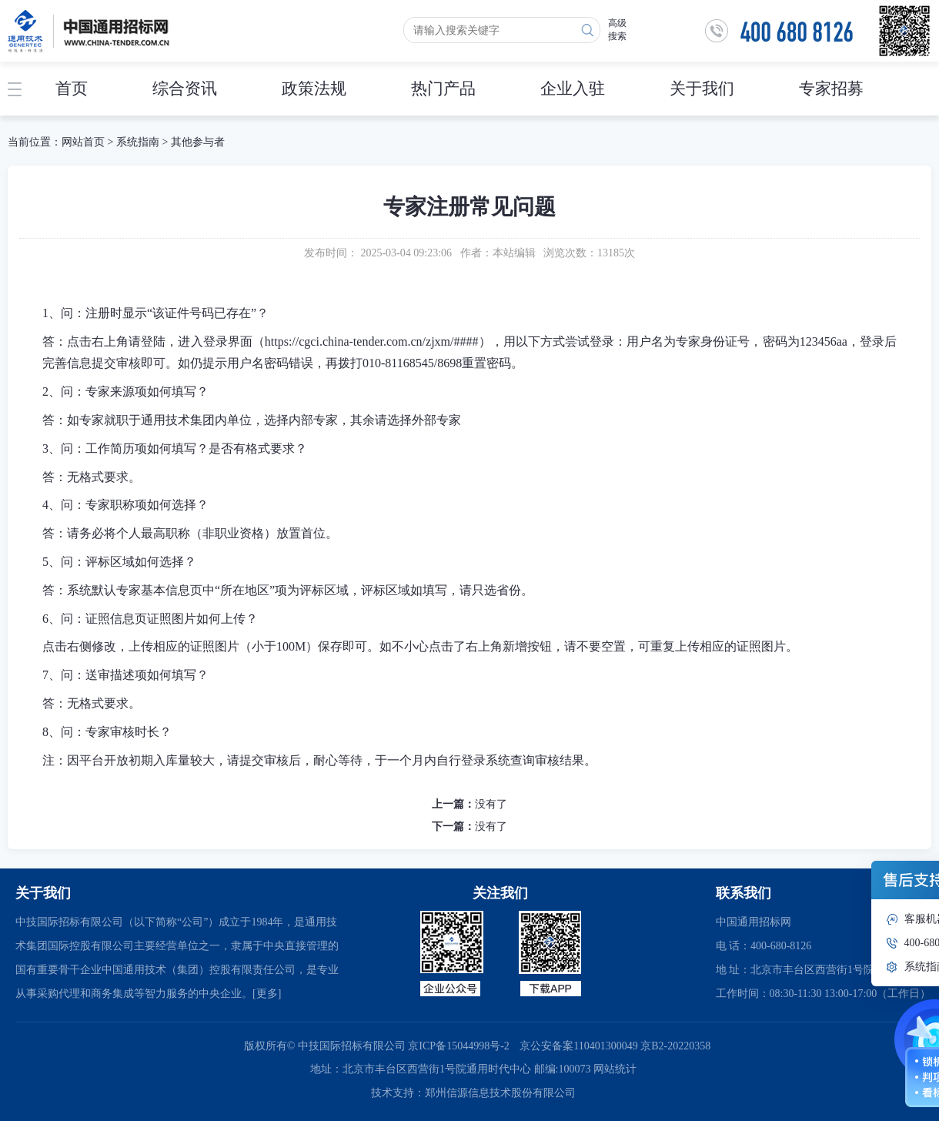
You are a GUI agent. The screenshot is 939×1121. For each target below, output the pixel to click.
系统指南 (137, 142)
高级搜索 (617, 30)
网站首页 (83, 142)
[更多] (266, 993)
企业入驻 (572, 88)
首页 (71, 88)
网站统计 (615, 1069)
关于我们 (702, 88)
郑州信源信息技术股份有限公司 (500, 1093)
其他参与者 (198, 142)
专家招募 (831, 88)
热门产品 (443, 88)
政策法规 (314, 88)
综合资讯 (184, 88)
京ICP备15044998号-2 (458, 1046)
